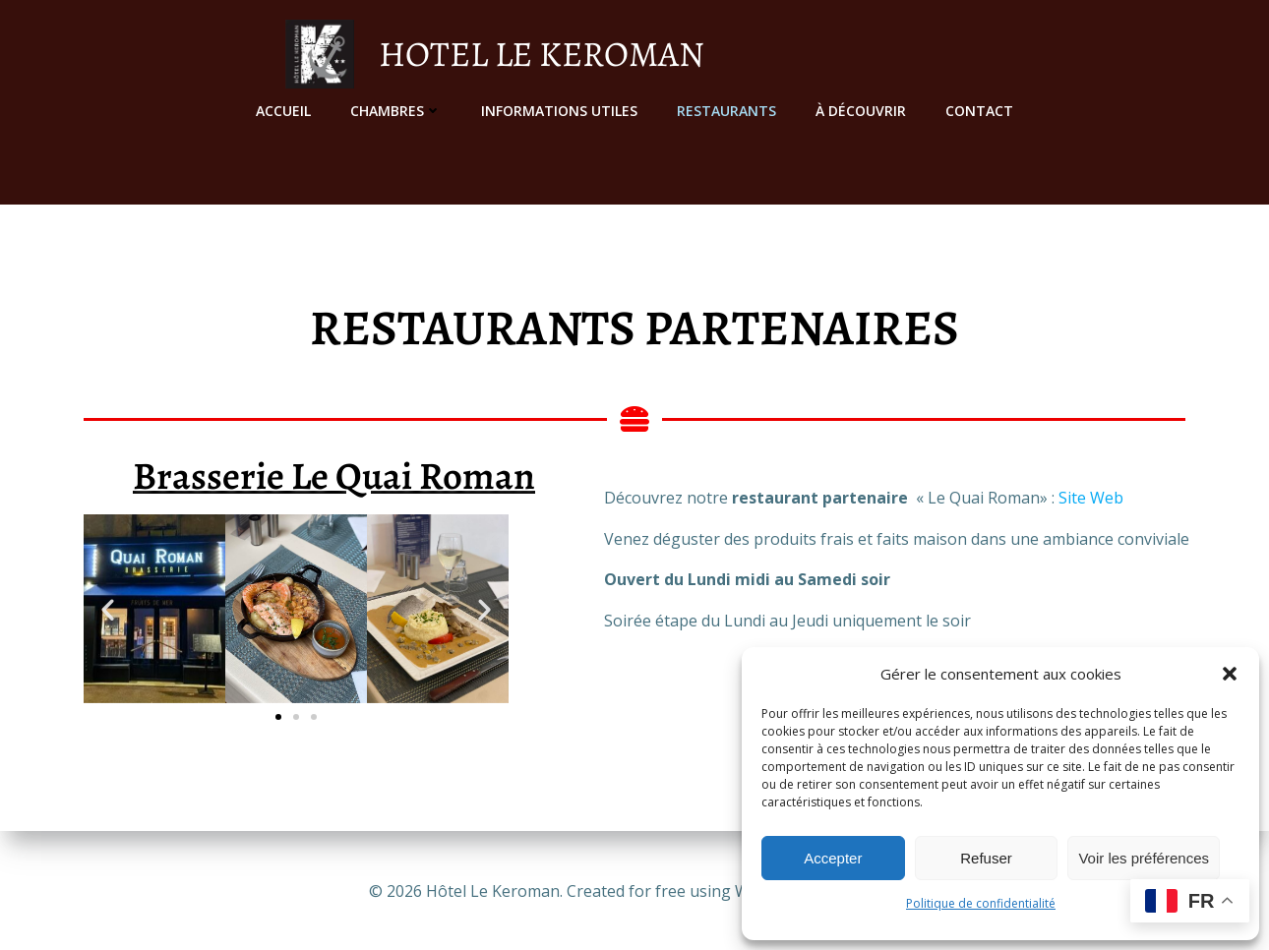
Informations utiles (559, 108)
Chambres (396, 108)
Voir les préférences (1143, 858)
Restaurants (726, 108)
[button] (1229, 673)
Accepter (833, 858)
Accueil (283, 108)
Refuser (986, 858)
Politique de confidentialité (981, 903)
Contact (979, 108)
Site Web (1090, 500)
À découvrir (861, 108)
